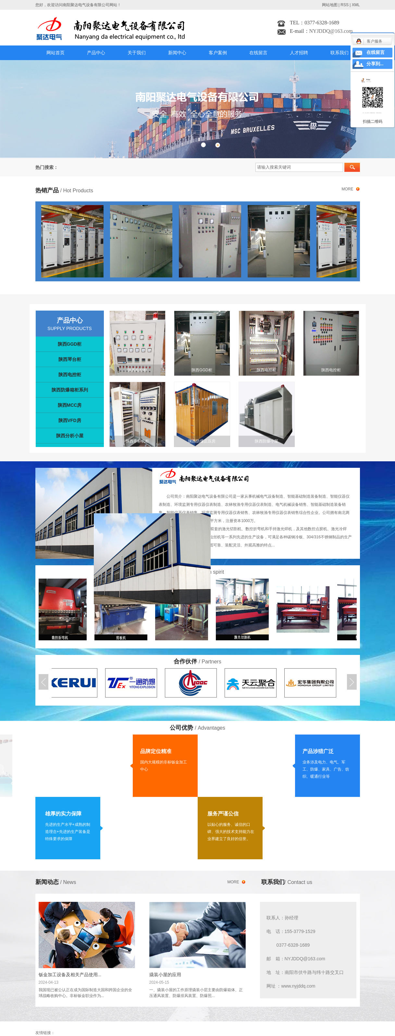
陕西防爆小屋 (266, 441)
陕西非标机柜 (137, 441)
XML (356, 5)
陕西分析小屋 (69, 435)
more (347, 189)
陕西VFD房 (69, 420)
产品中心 (96, 52)
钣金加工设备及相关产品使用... (70, 974)
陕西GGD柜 (70, 344)
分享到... (375, 63)
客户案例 (218, 52)
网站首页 (55, 52)
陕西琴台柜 (69, 359)
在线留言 (258, 52)
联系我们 (339, 52)
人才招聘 (299, 52)
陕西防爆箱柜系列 (70, 389)
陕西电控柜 (69, 374)
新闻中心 (177, 52)
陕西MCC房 (70, 405)
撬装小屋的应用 (165, 974)
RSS (344, 5)
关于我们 (137, 52)
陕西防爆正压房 (202, 441)
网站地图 (330, 5)
